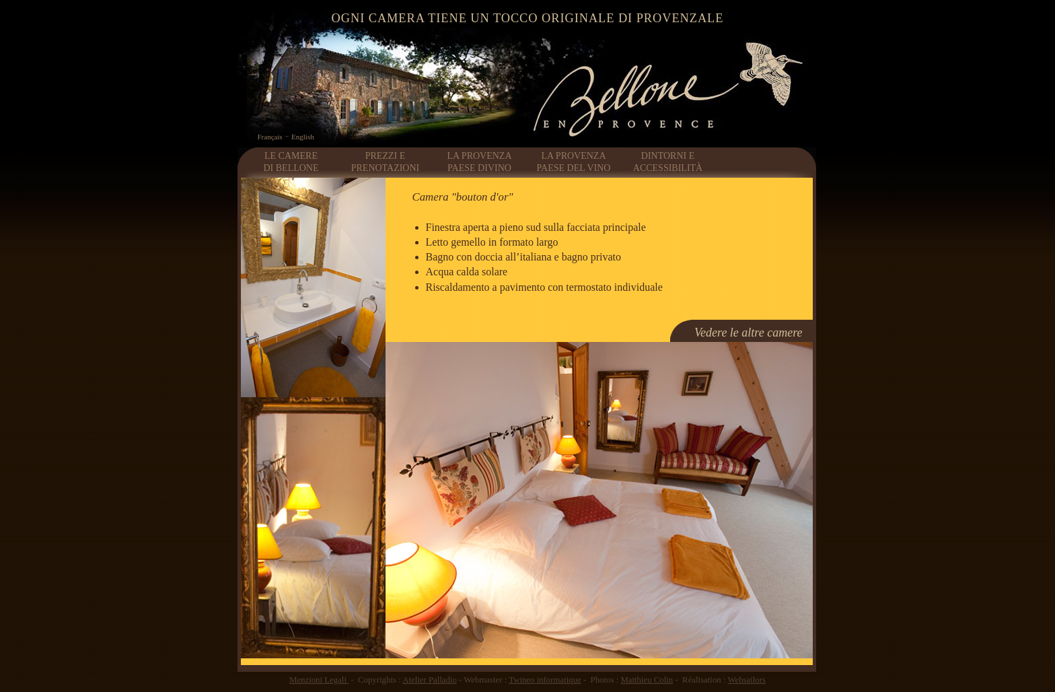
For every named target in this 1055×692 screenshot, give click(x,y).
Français (270, 137)
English (302, 137)
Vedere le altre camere (748, 332)
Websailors (746, 680)
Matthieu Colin (646, 680)
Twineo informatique (545, 680)
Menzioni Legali (319, 680)
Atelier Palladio (429, 680)
